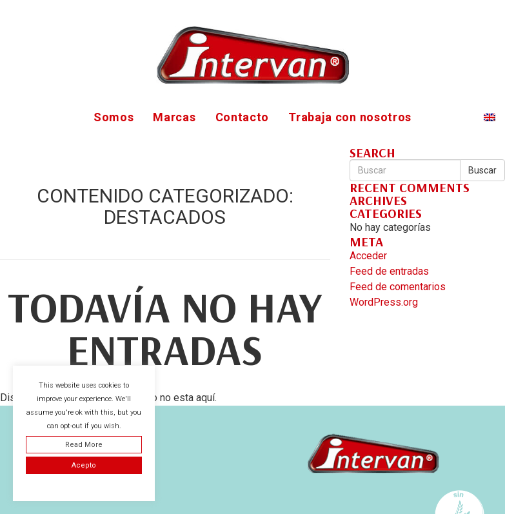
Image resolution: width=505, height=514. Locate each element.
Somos (114, 117)
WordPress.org (384, 302)
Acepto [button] (84, 465)
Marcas (174, 117)
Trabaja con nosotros (349, 117)
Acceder (368, 256)
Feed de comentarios (398, 287)
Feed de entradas (389, 271)
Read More (84, 444)
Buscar (482, 170)
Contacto (242, 117)
